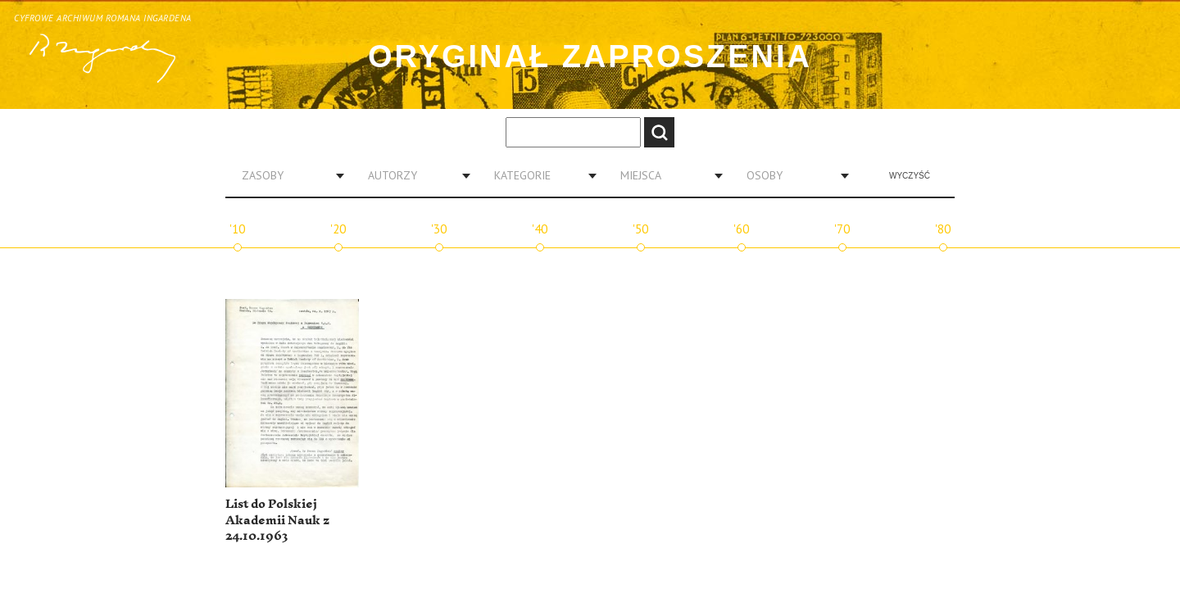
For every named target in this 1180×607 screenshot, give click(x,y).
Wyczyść (909, 175)
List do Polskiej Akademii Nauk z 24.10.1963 (277, 520)
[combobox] (286, 175)
